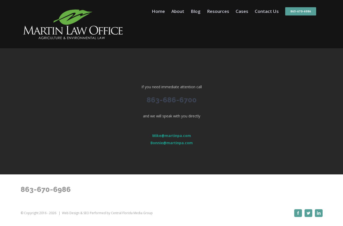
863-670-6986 (46, 189)
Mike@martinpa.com (171, 135)
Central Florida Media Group (132, 213)
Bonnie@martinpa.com (171, 142)
